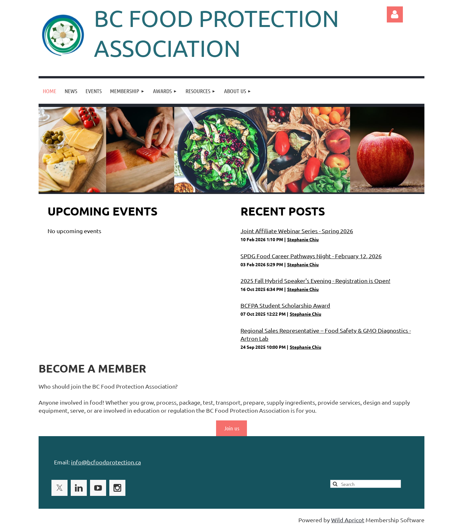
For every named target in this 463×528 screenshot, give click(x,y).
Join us (231, 428)
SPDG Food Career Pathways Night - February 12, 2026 (311, 255)
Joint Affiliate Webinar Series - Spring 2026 (297, 230)
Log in (395, 14)
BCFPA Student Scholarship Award (285, 305)
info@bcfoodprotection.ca (106, 462)
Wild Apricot (347, 519)
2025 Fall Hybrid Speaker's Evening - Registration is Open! (315, 280)
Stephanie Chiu (303, 239)
